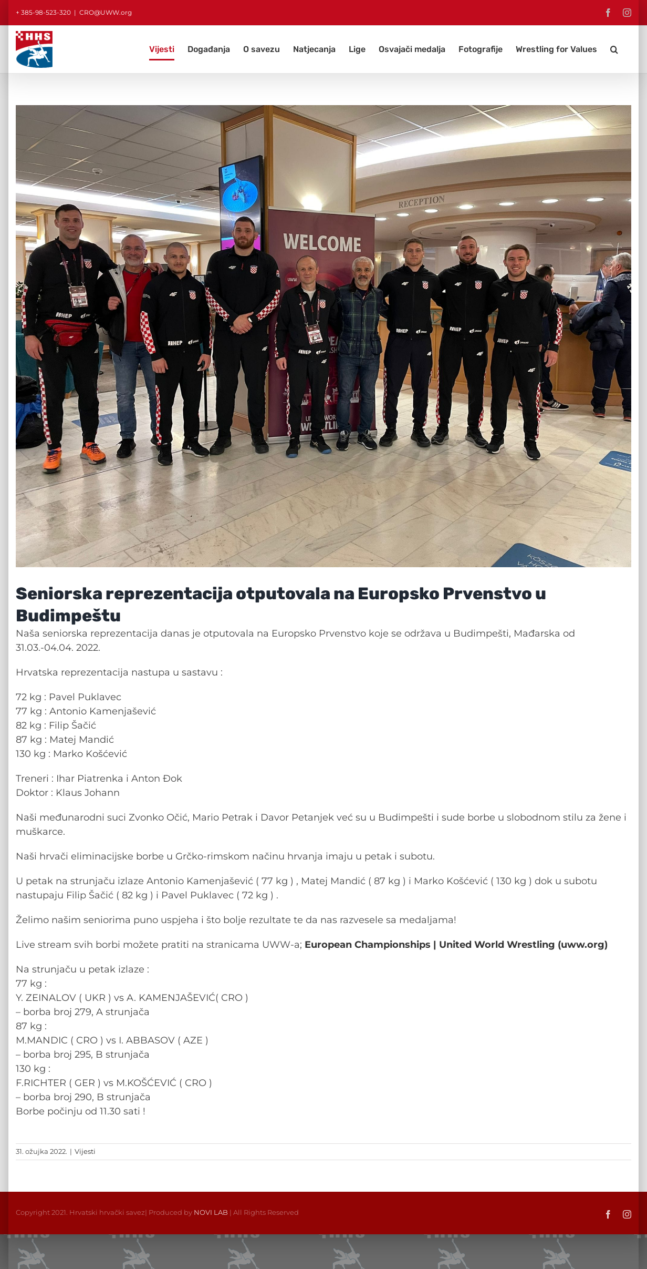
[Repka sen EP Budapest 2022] (323, 336)
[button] (614, 49)
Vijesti (85, 1151)
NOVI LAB (211, 1212)
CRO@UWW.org (105, 12)
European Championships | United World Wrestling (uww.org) (456, 944)
